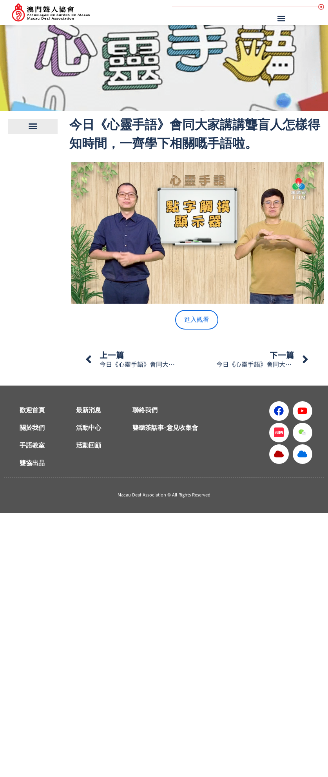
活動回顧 (88, 445)
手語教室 (32, 445)
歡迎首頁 (32, 410)
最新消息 (88, 410)
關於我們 (32, 427)
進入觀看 (196, 319)
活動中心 (88, 427)
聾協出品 (32, 463)
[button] (282, 18)
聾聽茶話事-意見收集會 (165, 427)
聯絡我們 (145, 410)
